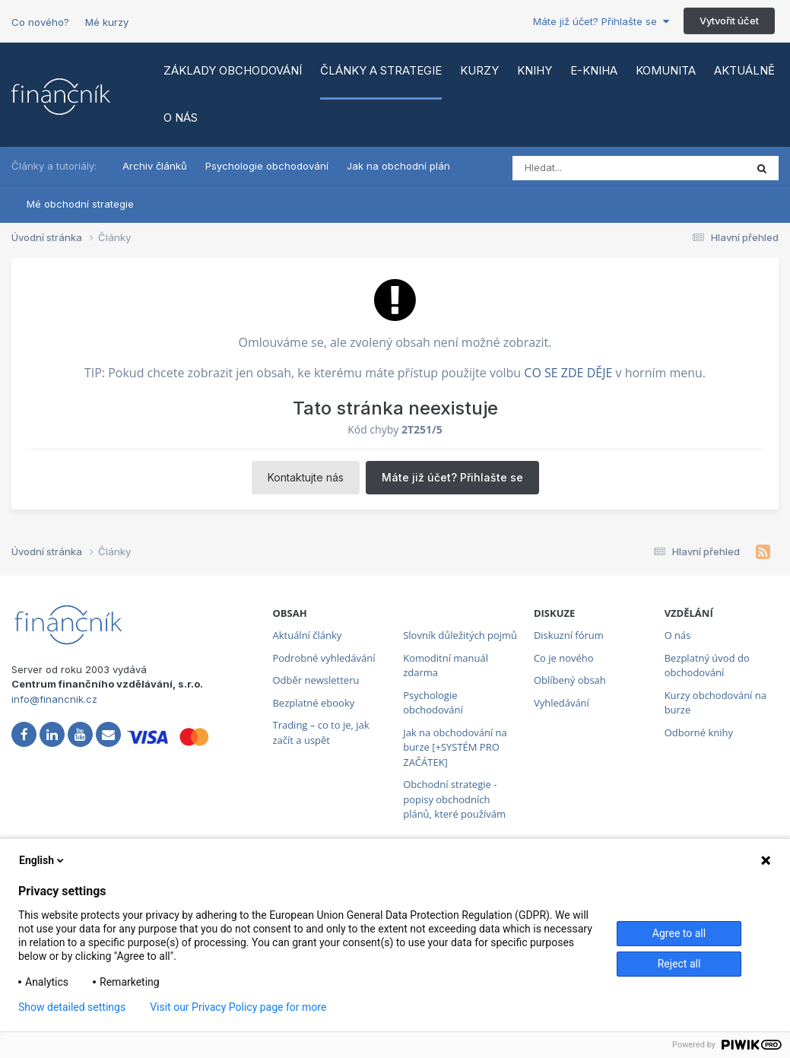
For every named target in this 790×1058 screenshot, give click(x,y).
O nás (180, 117)
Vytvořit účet (729, 20)
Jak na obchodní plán (398, 166)
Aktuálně (744, 70)
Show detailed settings (71, 1007)
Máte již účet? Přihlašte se (601, 21)
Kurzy (479, 70)
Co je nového (564, 658)
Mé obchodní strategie (80, 204)
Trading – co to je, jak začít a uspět (320, 732)
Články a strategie (381, 70)
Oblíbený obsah (570, 680)
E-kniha (593, 70)
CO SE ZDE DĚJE (568, 372)
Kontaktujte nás (306, 477)
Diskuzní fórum (569, 635)
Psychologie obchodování (266, 166)
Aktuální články (306, 635)
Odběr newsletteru (315, 680)
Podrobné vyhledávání (323, 658)
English (42, 860)
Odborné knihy (699, 732)
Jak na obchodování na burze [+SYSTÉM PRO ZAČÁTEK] (455, 747)
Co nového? (40, 22)
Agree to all (679, 933)
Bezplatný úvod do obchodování (707, 665)
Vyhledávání (561, 703)
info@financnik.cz (54, 699)
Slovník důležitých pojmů (460, 635)
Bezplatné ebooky (313, 703)
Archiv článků (154, 166)
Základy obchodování (232, 70)
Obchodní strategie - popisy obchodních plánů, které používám (454, 799)
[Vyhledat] (578, 168)
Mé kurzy (106, 22)
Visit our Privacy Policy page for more (238, 1007)
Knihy (534, 70)
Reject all (679, 964)
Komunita (666, 70)
